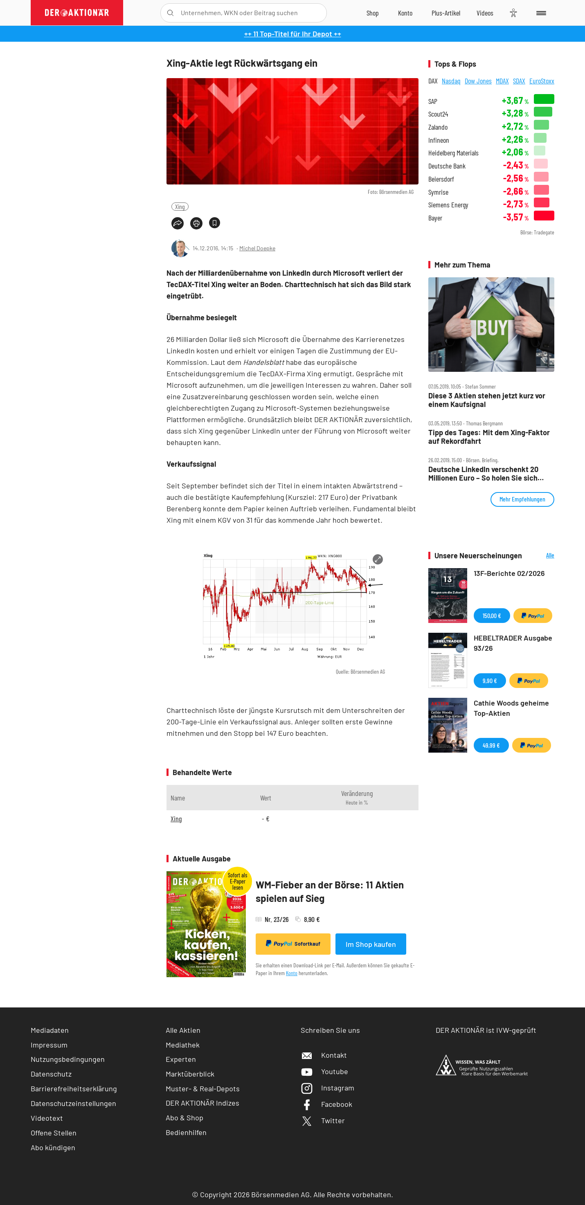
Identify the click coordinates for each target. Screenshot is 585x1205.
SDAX (519, 80)
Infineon (438, 140)
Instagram (327, 1087)
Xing (180, 206)
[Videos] (485, 12)
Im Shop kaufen (371, 944)
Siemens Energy (448, 204)
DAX (433, 80)
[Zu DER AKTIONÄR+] (445, 12)
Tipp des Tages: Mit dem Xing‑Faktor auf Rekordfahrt (489, 436)
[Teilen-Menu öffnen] (177, 223)
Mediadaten (50, 1029)
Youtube (324, 1071)
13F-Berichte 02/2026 (509, 573)
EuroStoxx (541, 80)
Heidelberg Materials (453, 152)
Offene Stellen (53, 1132)
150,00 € (492, 615)
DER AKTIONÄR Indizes (202, 1102)
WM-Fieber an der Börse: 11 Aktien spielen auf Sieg (330, 891)
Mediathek (183, 1044)
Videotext (47, 1117)
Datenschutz (51, 1073)
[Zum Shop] (372, 12)
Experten (181, 1058)
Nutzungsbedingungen (68, 1058)
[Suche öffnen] (170, 12)
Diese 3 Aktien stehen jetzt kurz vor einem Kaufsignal (486, 399)
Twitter (323, 1120)
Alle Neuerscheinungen (540, 555)
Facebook (326, 1103)
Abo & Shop (184, 1117)
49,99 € (491, 745)
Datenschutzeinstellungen (73, 1103)
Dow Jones (478, 80)
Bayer (435, 218)
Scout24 (438, 114)
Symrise (438, 192)
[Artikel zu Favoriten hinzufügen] (214, 222)
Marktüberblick (190, 1073)
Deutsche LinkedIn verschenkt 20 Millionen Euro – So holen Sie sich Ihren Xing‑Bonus (483, 473)
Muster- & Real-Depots (203, 1088)
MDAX (502, 80)
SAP (432, 101)
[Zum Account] (405, 12)
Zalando (438, 127)
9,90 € (490, 680)
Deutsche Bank (447, 166)
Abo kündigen (53, 1147)
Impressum (49, 1044)
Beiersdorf (441, 179)
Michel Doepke (257, 248)
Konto (291, 972)
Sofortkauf (293, 943)
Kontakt (324, 1054)
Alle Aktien (183, 1029)
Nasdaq (451, 80)
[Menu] (539, 12)
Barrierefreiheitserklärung (74, 1088)
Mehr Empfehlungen (522, 499)
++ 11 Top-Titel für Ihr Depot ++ (292, 33)
